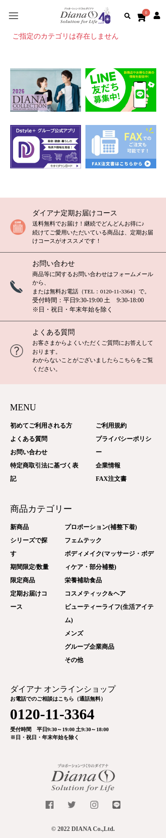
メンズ (74, 633)
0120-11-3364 (116, 291)
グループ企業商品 (89, 646)
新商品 (19, 527)
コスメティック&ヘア (95, 593)
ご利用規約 (111, 425)
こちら (127, 360)
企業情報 (108, 465)
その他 (74, 660)
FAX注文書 (111, 479)
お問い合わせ (53, 263)
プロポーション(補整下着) (101, 527)
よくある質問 (53, 332)
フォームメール (133, 274)
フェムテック (83, 540)
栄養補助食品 (83, 580)
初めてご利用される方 (41, 425)
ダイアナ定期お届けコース (74, 213)
